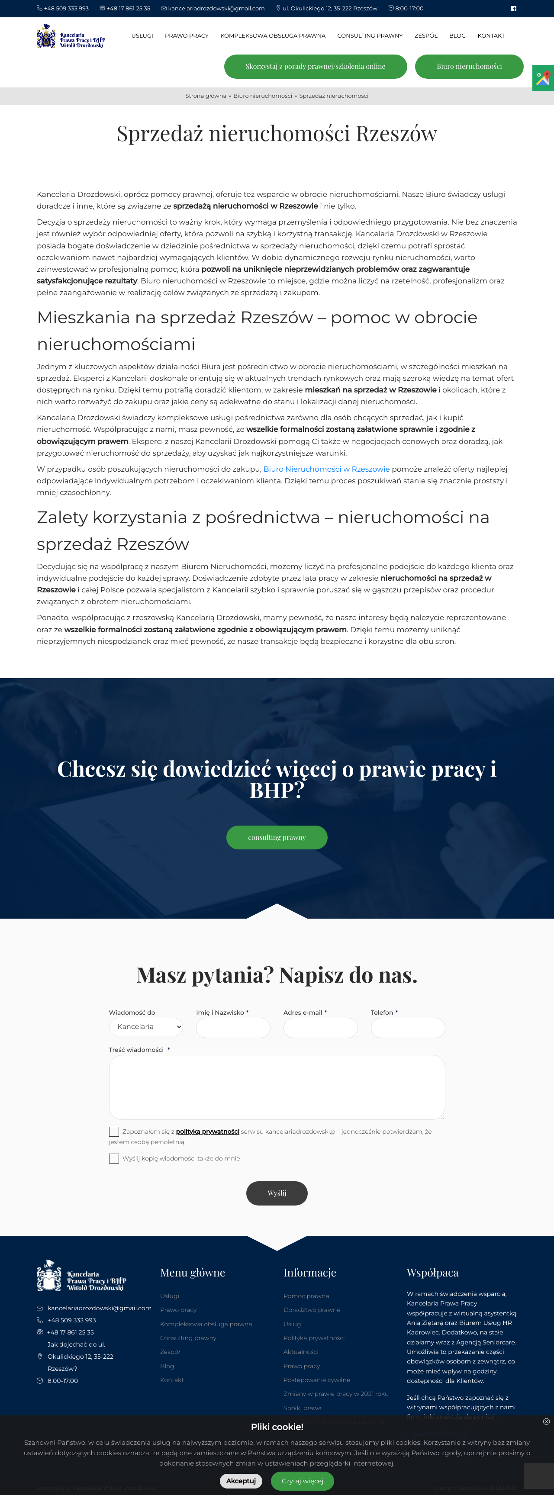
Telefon (382, 1012)
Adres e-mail (302, 1012)
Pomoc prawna (306, 1296)
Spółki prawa (302, 1408)
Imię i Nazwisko (220, 1012)
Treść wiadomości (137, 1050)
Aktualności (301, 1352)
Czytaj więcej (302, 1481)
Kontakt (172, 1380)
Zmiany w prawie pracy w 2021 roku (336, 1394)
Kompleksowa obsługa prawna (206, 1324)
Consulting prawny (188, 1338)
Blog (167, 1366)
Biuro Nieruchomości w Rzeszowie (327, 469)
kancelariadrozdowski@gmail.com (99, 1308)
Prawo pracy (178, 1310)
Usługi (169, 1296)
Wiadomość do (132, 1012)
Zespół (170, 1352)
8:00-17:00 (63, 1381)
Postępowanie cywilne (316, 1380)
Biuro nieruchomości (469, 66)
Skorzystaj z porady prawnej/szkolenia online (316, 66)
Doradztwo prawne (312, 1310)
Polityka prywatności (314, 1338)
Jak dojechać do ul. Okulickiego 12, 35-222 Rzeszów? (80, 1357)
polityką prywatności (207, 1131)
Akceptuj (241, 1481)
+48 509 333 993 (72, 1320)
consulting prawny (277, 837)
